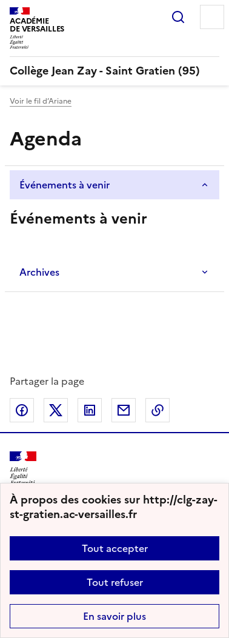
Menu (212, 17)
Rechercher (178, 17)
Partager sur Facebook (22, 410)
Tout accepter (115, 548)
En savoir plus (114, 616)
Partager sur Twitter (56, 410)
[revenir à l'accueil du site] (114, 71)
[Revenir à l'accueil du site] (23, 468)
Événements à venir (64, 185)
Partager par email (123, 410)
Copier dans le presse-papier (157, 410)
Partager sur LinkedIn (90, 410)
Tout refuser (115, 582)
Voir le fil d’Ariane (40, 101)
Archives (39, 272)
